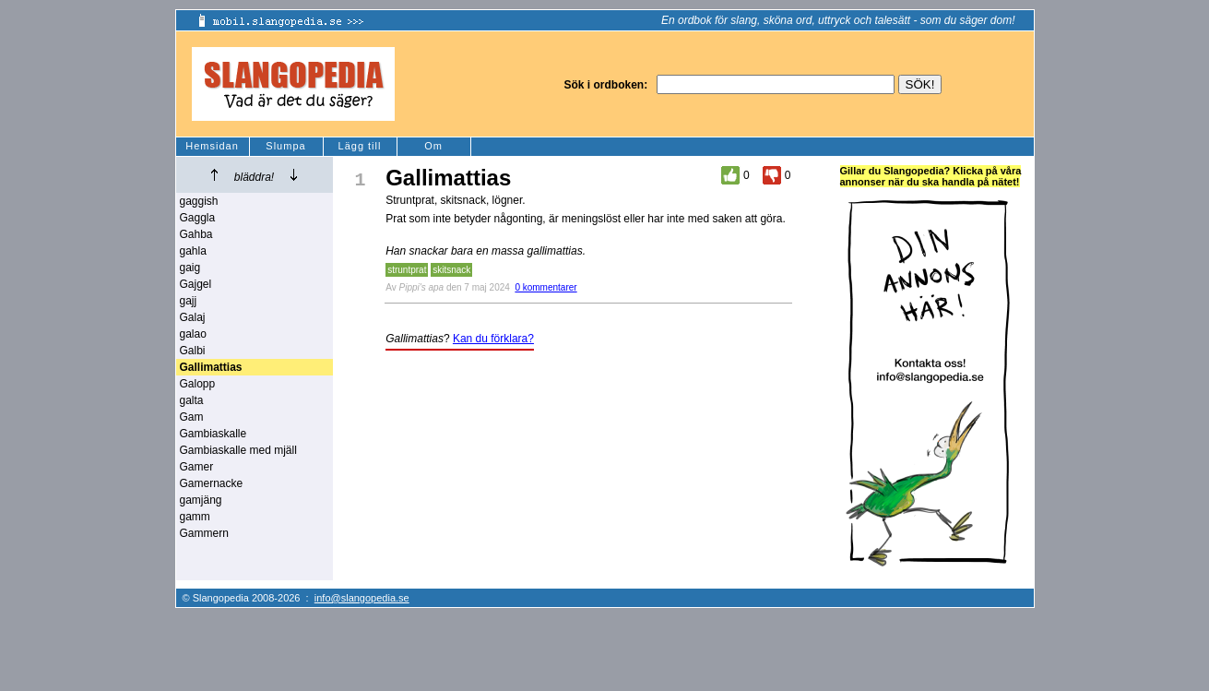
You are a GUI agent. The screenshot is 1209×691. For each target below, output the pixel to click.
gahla (193, 250)
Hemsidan (212, 145)
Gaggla (198, 217)
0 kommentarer (545, 287)
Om (433, 145)
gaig (190, 267)
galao (193, 334)
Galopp (198, 383)
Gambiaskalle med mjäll (238, 450)
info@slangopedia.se (361, 597)
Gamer (197, 466)
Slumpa (285, 145)
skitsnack (451, 270)
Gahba (196, 234)
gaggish (199, 201)
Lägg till (360, 145)
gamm (195, 516)
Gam (192, 417)
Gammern (204, 533)
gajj (188, 300)
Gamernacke (211, 483)
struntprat (406, 270)
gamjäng (201, 500)
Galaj (193, 317)
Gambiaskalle (213, 433)
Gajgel (196, 284)
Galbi (193, 350)
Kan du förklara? (493, 338)
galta (192, 400)
